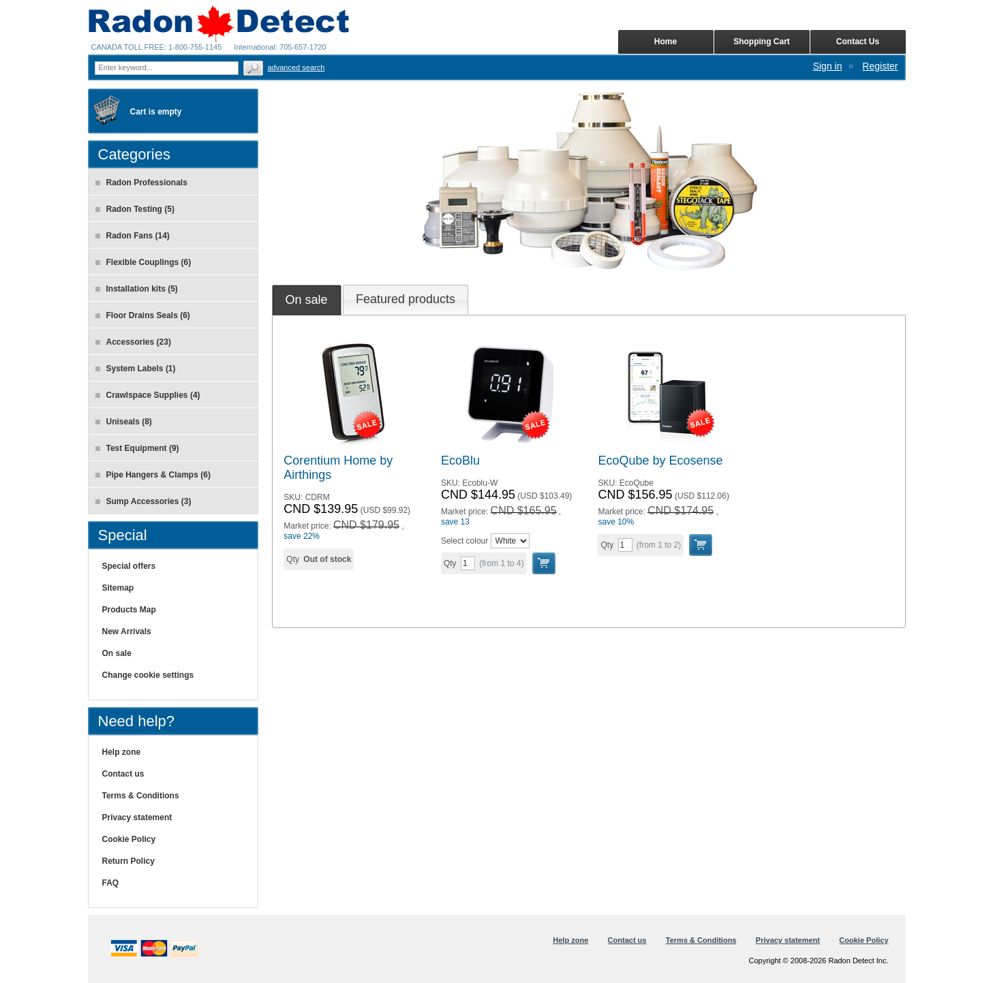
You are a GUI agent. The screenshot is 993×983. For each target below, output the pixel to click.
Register (880, 66)
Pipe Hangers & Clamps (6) (153, 475)
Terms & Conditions (140, 795)
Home (665, 41)
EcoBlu (460, 460)
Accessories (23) (133, 342)
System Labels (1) (135, 368)
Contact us (123, 774)
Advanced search (296, 67)
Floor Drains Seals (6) (142, 315)
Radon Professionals (141, 182)
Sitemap (118, 588)
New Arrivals (126, 631)
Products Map (129, 609)
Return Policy (128, 861)
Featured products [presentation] (405, 299)
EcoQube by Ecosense (660, 460)
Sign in (827, 66)
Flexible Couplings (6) (143, 262)
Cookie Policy (129, 839)
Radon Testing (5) (134, 209)
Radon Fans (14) (132, 235)
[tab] (306, 300)
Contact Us (857, 41)
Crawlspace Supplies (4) (147, 395)
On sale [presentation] (307, 300)
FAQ (110, 883)
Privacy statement (137, 817)
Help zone (121, 752)
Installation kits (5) (136, 289)
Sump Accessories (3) (143, 501)
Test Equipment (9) (137, 448)
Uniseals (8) (123, 421)
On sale (117, 653)
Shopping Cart (761, 41)
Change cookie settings (148, 675)
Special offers (129, 566)
